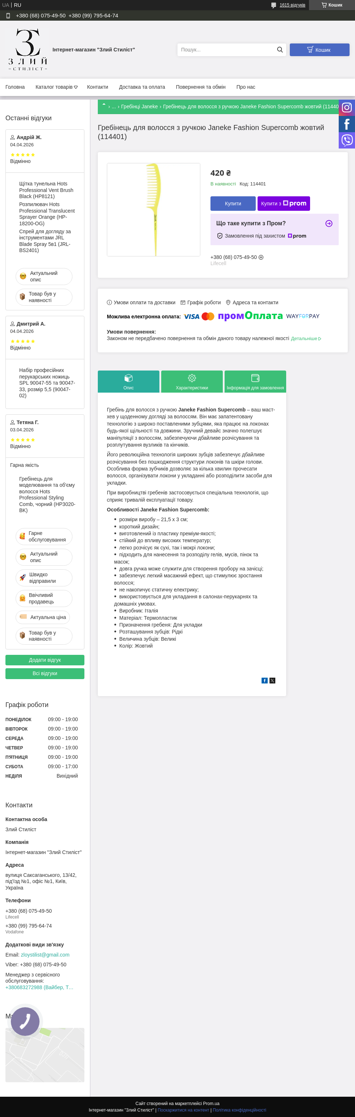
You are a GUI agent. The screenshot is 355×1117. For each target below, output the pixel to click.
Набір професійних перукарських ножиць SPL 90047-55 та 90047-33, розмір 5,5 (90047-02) (47, 382)
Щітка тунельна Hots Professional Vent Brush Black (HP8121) (46, 190)
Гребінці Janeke (139, 106)
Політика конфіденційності (239, 1110)
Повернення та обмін (201, 87)
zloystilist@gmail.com (45, 955)
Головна (15, 87)
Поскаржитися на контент (183, 1110)
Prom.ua (211, 1103)
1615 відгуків (292, 5)
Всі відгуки (45, 673)
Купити (233, 203)
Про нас (246, 87)
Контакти (97, 87)
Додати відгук (45, 660)
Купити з (283, 203)
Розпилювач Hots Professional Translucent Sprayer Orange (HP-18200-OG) (47, 213)
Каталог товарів (54, 87)
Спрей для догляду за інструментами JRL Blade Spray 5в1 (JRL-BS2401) (45, 241)
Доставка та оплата (142, 87)
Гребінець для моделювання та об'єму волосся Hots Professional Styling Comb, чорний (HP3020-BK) (47, 495)
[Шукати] (279, 49)
